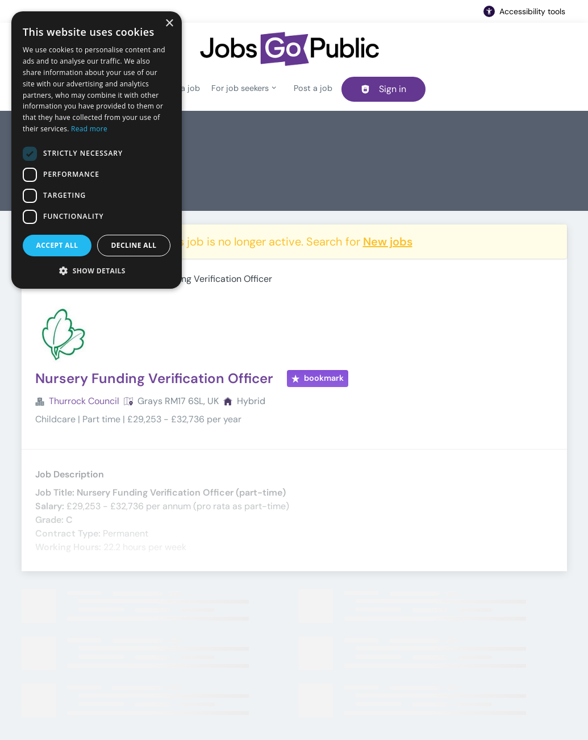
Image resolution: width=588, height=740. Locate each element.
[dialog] (96, 150)
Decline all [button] (134, 245)
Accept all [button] (57, 245)
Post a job (313, 88)
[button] (96, 270)
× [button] (169, 23)
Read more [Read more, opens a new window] (89, 129)
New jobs (387, 241)
